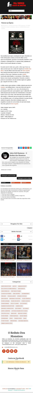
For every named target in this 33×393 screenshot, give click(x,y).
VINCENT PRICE (13, 321)
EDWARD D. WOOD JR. (21, 297)
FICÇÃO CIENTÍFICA (26, 299)
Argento (3, 87)
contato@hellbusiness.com (11, 348)
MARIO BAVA (13, 314)
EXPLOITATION (4, 299)
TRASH (24, 319)
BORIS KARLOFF (21, 289)
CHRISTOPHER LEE (5, 292)
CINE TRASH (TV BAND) (16, 292)
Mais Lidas (5, 245)
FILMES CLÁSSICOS (26, 302)
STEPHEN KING (4, 319)
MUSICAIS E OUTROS (22, 314)
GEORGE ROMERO (5, 304)
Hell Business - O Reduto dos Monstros (17, 363)
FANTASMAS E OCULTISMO (14, 299)
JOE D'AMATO (26, 309)
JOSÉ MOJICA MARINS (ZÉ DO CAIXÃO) (19, 312)
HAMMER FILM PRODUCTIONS (7, 307)
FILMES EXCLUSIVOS (15, 302)
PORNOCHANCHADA (14, 316)
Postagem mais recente (9, 176)
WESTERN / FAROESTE (23, 321)
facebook (24, 183)
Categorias (27, 245)
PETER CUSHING (4, 316)
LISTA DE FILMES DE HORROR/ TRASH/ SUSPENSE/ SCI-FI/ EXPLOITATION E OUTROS (8, 261)
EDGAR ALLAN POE (12, 297)
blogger (3, 183)
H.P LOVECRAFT (23, 304)
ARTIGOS (14, 287)
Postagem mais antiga (24, 178)
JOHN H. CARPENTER (5, 312)
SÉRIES (11, 319)
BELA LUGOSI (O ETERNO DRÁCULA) (8, 289)
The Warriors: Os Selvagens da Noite (8, 278)
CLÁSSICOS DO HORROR (6, 294)
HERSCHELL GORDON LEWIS (7, 309)
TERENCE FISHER (18, 319)
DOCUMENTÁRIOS (25, 294)
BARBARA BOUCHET (22, 287)
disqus (13, 183)
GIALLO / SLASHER (19, 27)
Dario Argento (26, 70)
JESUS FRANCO (18, 309)
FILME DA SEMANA (10, 27)
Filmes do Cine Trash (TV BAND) (24, 278)
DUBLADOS (3, 297)
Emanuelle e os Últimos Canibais (24, 261)
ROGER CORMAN (23, 316)
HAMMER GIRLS (19, 307)
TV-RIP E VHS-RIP (5, 321)
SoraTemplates (11, 389)
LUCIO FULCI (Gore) (5, 314)
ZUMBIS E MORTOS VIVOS (6, 324)
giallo (24, 74)
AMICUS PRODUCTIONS (6, 287)
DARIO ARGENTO (16, 294)
